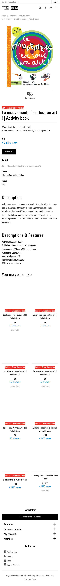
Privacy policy (33, 575)
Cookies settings (30, 579)
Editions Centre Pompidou (13, 175)
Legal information (13, 575)
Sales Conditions (46, 575)
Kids (3, 184)
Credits (23, 575)
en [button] (55, 2)
